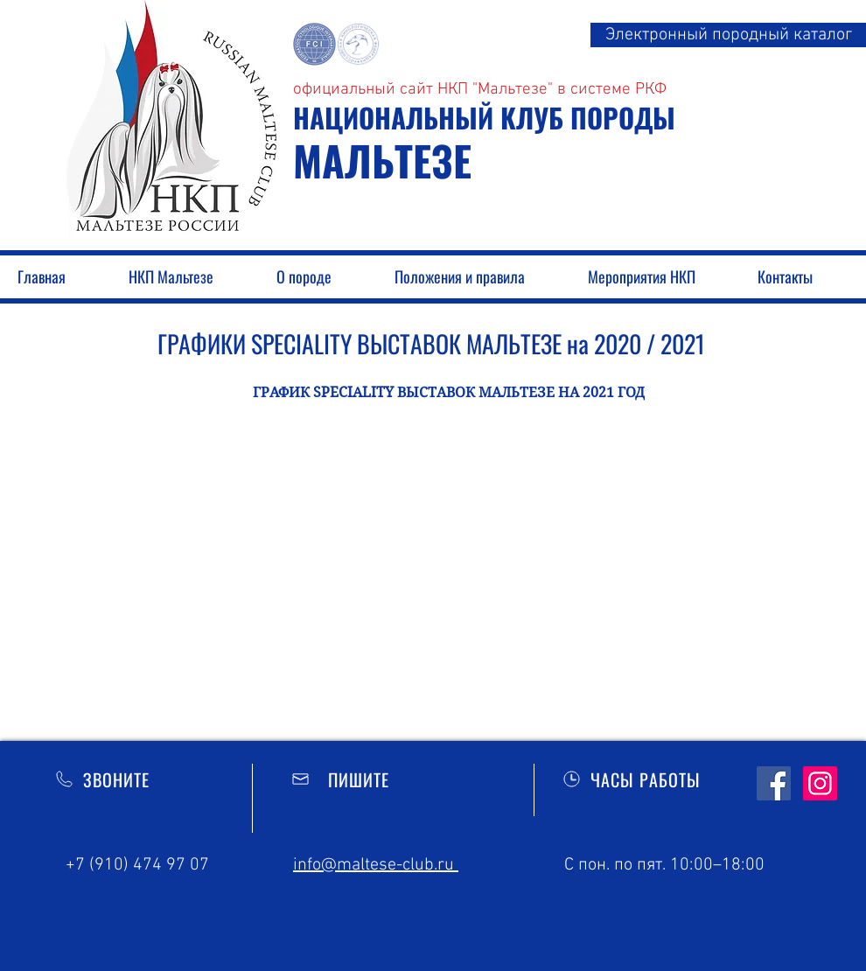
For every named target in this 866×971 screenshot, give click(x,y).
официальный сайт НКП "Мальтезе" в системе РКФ (480, 90)
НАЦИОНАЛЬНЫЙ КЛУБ (431, 117)
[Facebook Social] (774, 783)
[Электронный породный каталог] (728, 35)
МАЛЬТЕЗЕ (382, 160)
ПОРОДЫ (622, 117)
